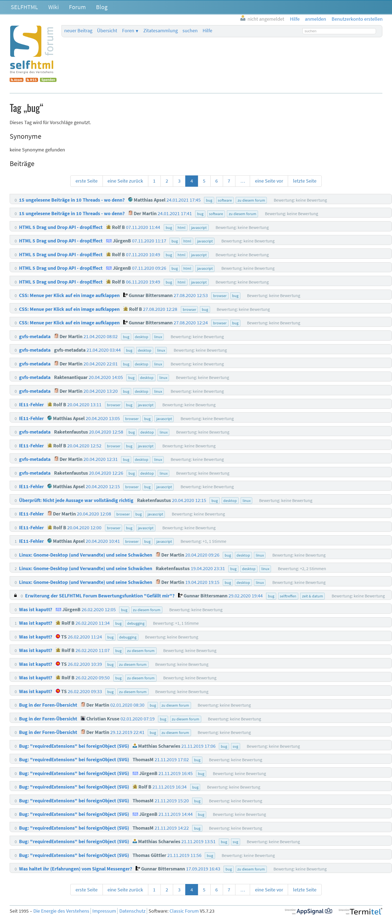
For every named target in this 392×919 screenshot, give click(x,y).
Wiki (53, 7)
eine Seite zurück (125, 181)
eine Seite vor (269, 181)
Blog (102, 7)
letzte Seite (304, 181)
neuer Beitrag (78, 31)
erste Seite (87, 181)
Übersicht (107, 31)
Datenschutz (132, 911)
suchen (190, 31)
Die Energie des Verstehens (61, 911)
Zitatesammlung (160, 31)
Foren (128, 31)
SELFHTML (24, 7)
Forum (77, 7)
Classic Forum (184, 911)
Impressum (104, 911)
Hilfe (207, 31)
